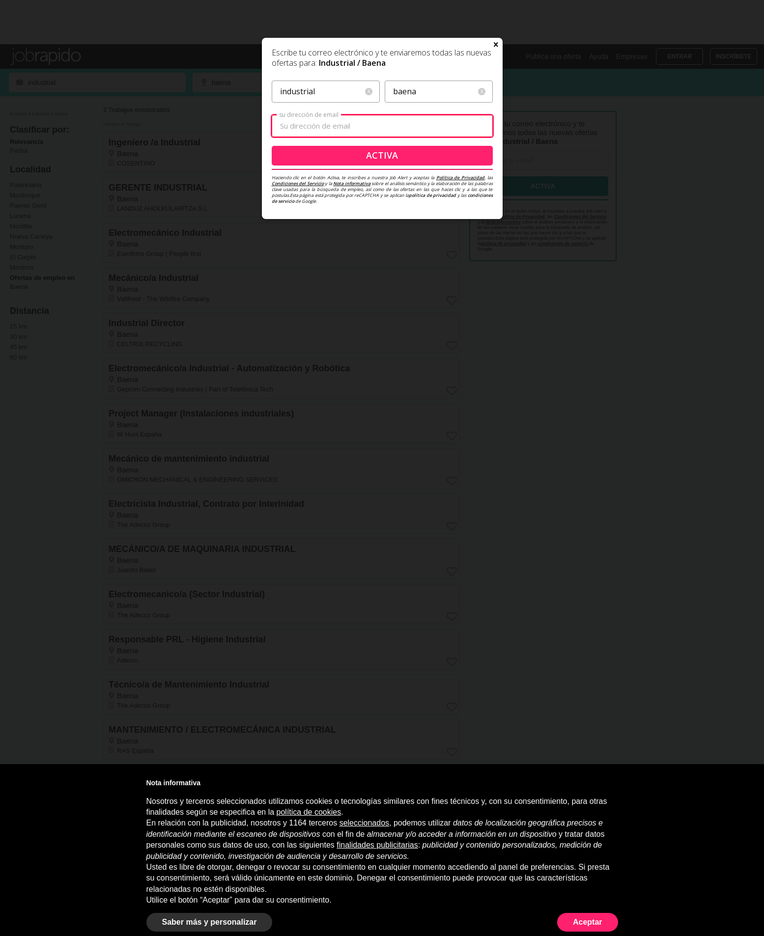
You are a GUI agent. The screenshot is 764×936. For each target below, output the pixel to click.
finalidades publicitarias (377, 845)
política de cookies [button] (309, 812)
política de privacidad (432, 270)
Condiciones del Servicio (298, 258)
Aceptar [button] (587, 922)
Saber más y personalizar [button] (209, 922)
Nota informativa (351, 258)
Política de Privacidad (460, 252)
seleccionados (364, 823)
